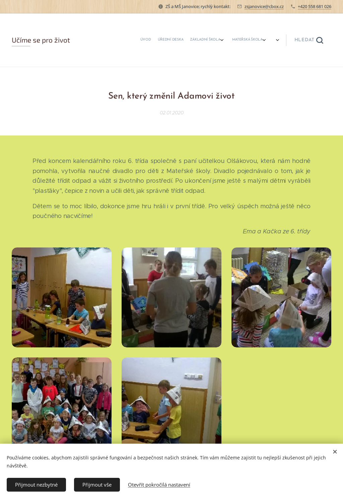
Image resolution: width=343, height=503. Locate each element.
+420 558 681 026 (314, 6)
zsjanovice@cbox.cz (264, 6)
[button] (308, 40)
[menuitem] (147, 40)
